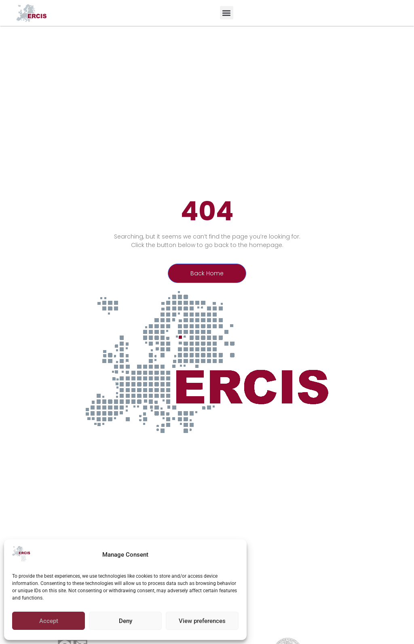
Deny (125, 621)
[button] (226, 12)
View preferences (202, 621)
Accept (48, 621)
